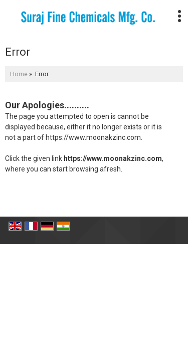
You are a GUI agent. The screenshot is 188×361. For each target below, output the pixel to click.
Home (19, 74)
